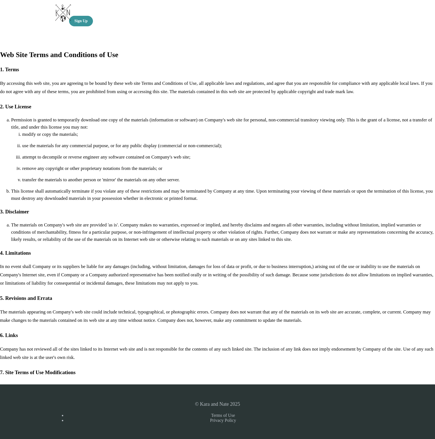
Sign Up (81, 21)
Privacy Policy (223, 420)
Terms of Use (223, 415)
